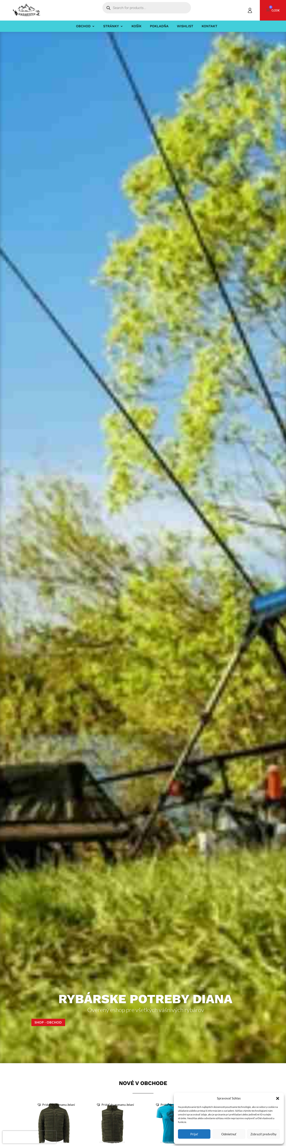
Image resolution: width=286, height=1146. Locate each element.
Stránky (111, 26)
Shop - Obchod (49, 1022)
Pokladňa (159, 26)
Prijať (194, 1134)
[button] (278, 1098)
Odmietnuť (228, 1134)
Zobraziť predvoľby (263, 1134)
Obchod (83, 26)
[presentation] (29, 1137)
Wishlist (185, 26)
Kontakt (209, 26)
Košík (136, 26)
